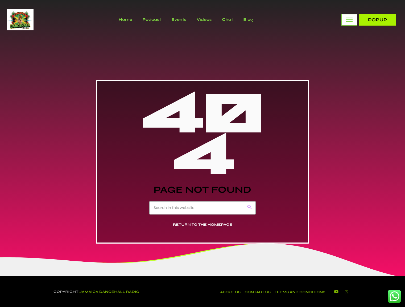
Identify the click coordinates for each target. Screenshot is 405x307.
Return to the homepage (202, 225)
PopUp (377, 20)
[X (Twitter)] (346, 292)
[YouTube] (336, 292)
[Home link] (20, 19)
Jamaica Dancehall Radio (109, 292)
